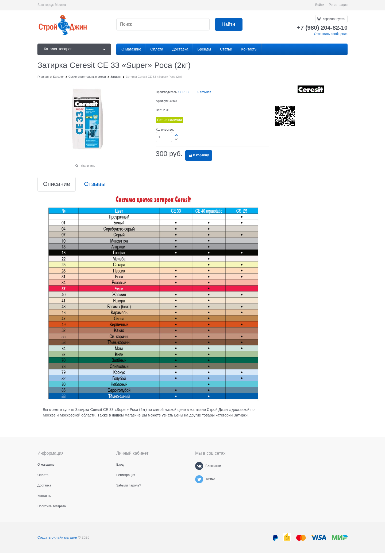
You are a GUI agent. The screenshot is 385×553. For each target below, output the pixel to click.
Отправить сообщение (331, 34)
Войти (319, 5)
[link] (60, 5)
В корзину (201, 155)
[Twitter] (199, 479)
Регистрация (338, 5)
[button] (176, 135)
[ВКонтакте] (199, 466)
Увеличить (88, 165)
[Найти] (228, 24)
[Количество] (164, 137)
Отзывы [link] (95, 184)
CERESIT (184, 92)
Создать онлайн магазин (57, 537)
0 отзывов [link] (204, 92)
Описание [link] (56, 184)
